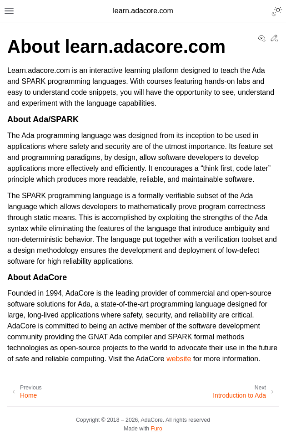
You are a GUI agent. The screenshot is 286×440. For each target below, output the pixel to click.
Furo (156, 428)
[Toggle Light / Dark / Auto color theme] (276, 10)
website (178, 359)
